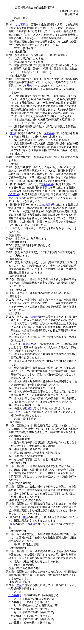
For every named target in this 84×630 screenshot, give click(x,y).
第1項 (31, 524)
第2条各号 (47, 184)
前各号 (20, 411)
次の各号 (24, 85)
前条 (12, 524)
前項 (12, 133)
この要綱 (20, 24)
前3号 (28, 408)
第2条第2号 (48, 204)
